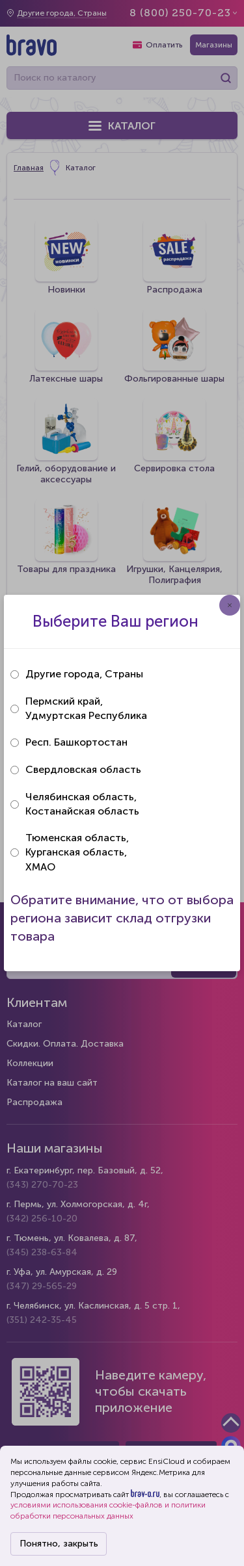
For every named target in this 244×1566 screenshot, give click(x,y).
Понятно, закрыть (59, 1543)
